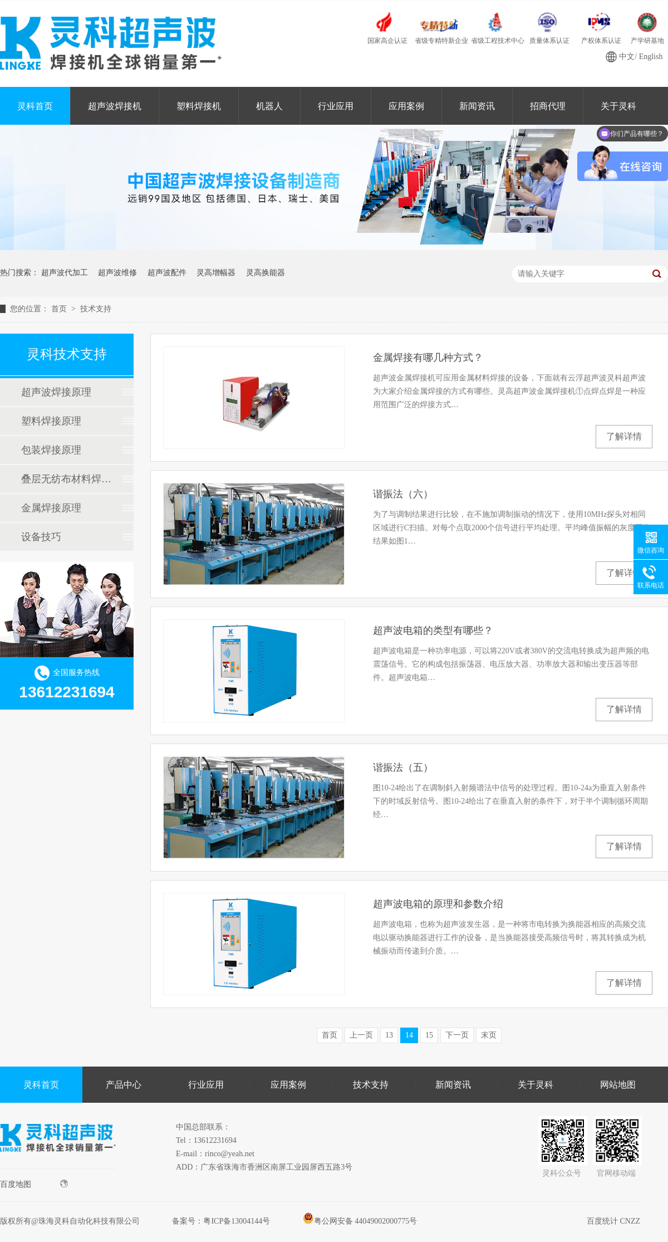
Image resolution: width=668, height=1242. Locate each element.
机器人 (269, 106)
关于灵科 (535, 1084)
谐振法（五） (403, 767)
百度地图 (34, 1184)
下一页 (457, 1035)
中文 (627, 56)
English (651, 56)
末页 (489, 1035)
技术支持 (95, 309)
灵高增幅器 (216, 272)
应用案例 (406, 106)
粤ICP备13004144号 (236, 1221)
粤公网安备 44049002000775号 (360, 1221)
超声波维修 (117, 272)
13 (389, 1035)
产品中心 (123, 1084)
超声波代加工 (64, 272)
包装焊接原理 (51, 450)
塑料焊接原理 (51, 421)
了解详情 (624, 436)
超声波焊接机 (114, 106)
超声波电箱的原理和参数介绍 (438, 904)
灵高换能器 (265, 272)
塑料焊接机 (198, 106)
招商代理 (548, 106)
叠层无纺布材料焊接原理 (66, 479)
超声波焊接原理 (56, 392)
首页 (60, 309)
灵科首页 (35, 106)
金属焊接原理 (51, 508)
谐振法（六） (403, 494)
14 (409, 1035)
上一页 (361, 1035)
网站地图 (618, 1084)
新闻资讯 (477, 106)
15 (429, 1035)
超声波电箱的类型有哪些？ (433, 630)
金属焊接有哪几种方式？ (428, 357)
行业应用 (335, 106)
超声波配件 (167, 272)
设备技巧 (41, 536)
